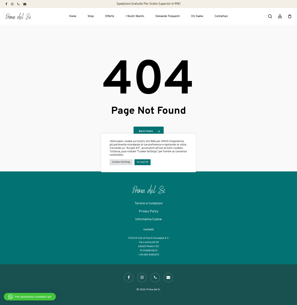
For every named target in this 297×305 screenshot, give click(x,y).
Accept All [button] (142, 162)
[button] (30, 296)
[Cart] (290, 16)
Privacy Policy (148, 211)
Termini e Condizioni (149, 203)
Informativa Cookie (148, 219)
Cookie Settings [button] (121, 162)
